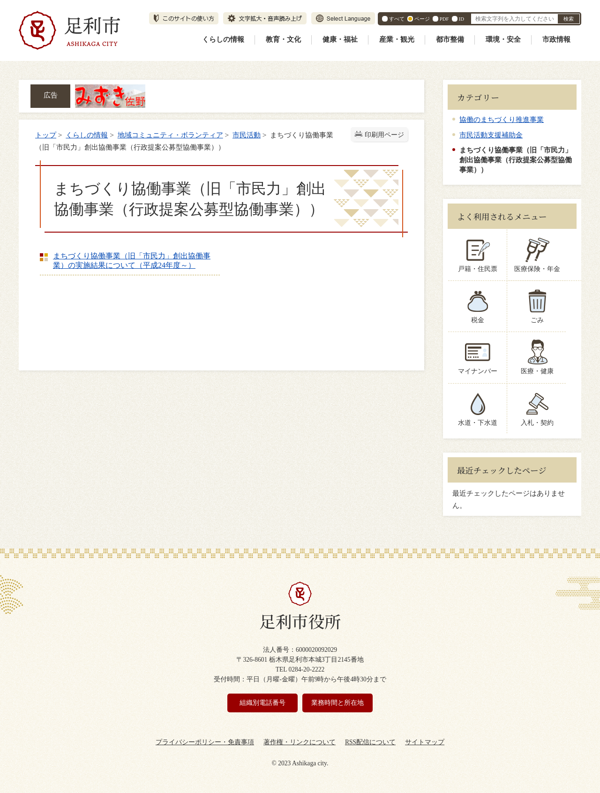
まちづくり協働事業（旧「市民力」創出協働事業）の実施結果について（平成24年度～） (131, 260)
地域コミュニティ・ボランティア (170, 135)
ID (461, 19)
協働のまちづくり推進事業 (501, 119)
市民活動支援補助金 (491, 135)
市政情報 (556, 39)
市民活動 (246, 135)
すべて (397, 19)
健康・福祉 (340, 39)
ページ (422, 19)
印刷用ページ (384, 134)
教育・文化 (283, 39)
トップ (45, 135)
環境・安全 (503, 39)
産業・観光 (396, 39)
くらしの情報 (223, 39)
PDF (444, 19)
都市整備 (450, 39)
